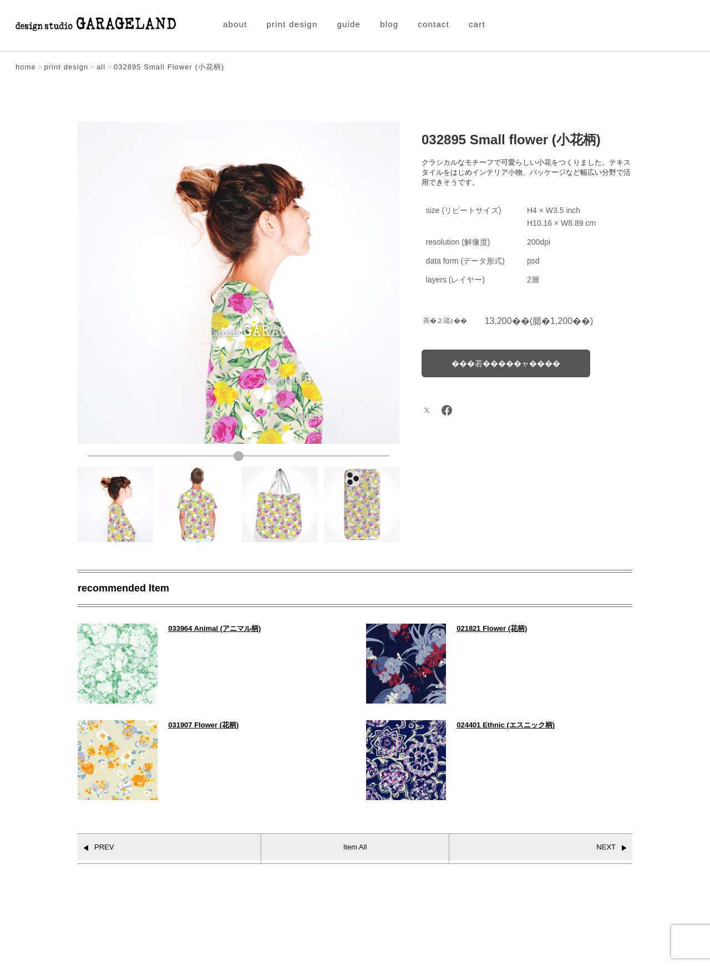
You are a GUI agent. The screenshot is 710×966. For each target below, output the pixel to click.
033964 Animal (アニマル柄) (214, 628)
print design (292, 24)
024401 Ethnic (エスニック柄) (506, 725)
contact (433, 24)
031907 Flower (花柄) (203, 725)
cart (477, 24)
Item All (355, 847)
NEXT (606, 847)
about (235, 24)
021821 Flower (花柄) (492, 628)
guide (349, 24)
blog (389, 24)
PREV (104, 847)
